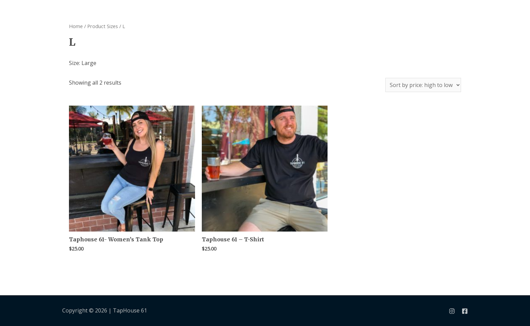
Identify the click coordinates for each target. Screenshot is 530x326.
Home (76, 26)
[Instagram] (452, 311)
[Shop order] (423, 85)
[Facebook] (465, 311)
